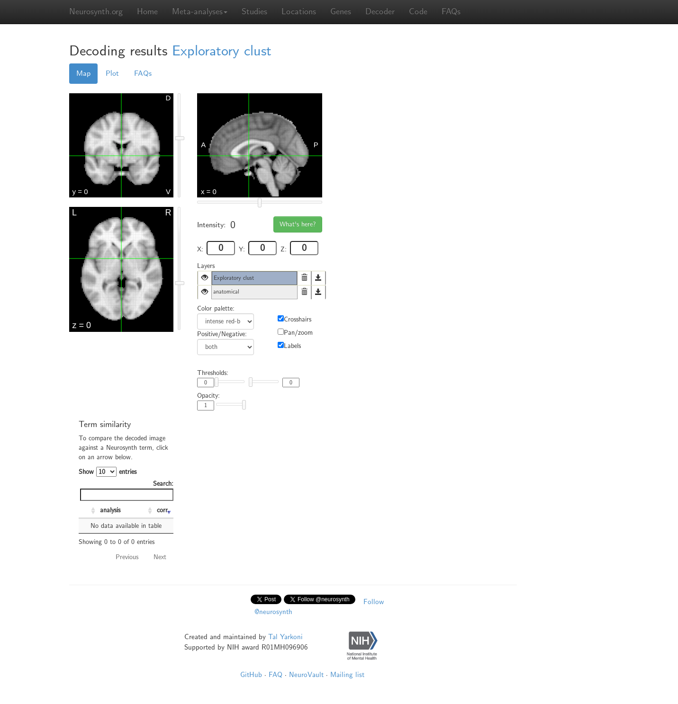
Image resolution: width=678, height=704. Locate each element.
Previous (127, 557)
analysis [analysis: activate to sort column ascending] (110, 510)
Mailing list (347, 674)
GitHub (251, 674)
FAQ (275, 674)
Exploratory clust (221, 51)
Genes (340, 12)
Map (83, 73)
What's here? (298, 224)
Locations (298, 12)
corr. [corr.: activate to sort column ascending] (163, 510)
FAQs (451, 12)
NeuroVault (306, 674)
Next (160, 557)
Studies (254, 12)
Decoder (380, 12)
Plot (112, 73)
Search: (126, 490)
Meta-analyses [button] (199, 12)
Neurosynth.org (96, 12)
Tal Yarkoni (285, 637)
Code (418, 12)
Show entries (107, 472)
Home (147, 12)
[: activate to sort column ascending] (88, 510)
